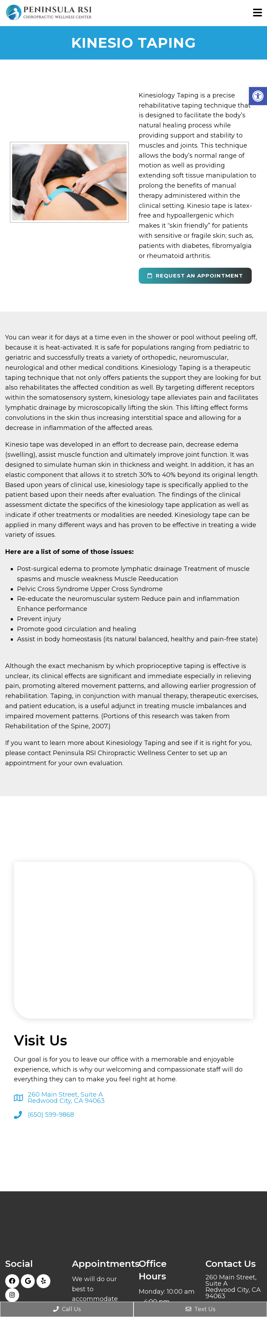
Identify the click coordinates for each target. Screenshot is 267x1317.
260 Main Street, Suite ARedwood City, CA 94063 (66, 1097)
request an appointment (195, 275)
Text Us (200, 1309)
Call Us (67, 1309)
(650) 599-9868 (51, 1115)
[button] (258, 96)
